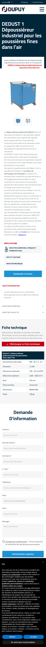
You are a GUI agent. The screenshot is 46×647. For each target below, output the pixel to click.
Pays (4, 495)
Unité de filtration (23, 306)
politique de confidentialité (16, 541)
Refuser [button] (12, 637)
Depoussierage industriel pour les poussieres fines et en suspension (23, 61)
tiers (28, 588)
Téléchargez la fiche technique (23, 344)
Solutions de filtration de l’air (19, 60)
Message (6, 521)
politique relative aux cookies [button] (12, 586)
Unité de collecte (23, 312)
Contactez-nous (37, 2)
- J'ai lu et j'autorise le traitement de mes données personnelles (24, 543)
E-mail (5, 469)
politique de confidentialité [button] (11, 574)
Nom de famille (9, 442)
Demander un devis (23, 273)
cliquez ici (22, 234)
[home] (14, 9)
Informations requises (23, 554)
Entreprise (24, 2)
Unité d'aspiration (23, 285)
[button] (35, 9)
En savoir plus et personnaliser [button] (23, 642)
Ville (4, 508)
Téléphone (6, 482)
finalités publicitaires (9, 604)
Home (6, 60)
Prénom (6, 429)
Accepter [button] (33, 637)
